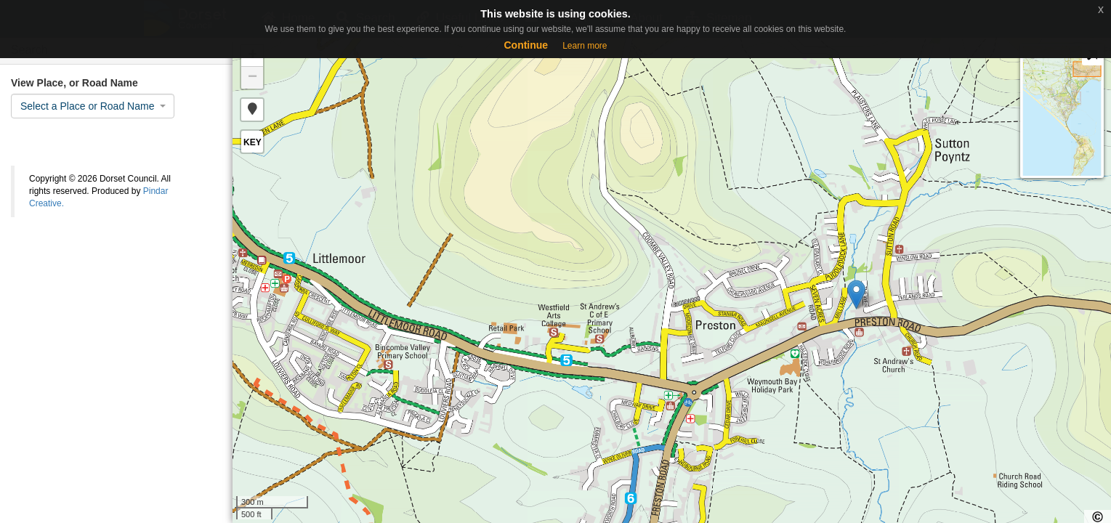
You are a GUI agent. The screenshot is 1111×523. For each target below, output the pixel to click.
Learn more (584, 46)
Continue (526, 45)
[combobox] (92, 106)
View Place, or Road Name (74, 83)
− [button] (252, 78)
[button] (252, 110)
